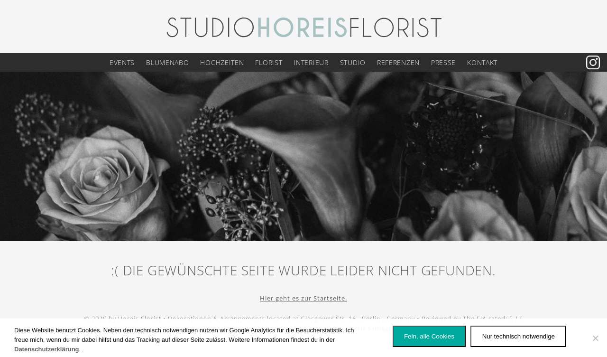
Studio (353, 62)
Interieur (311, 62)
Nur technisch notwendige (518, 336)
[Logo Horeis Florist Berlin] (303, 26)
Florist (268, 62)
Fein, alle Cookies (429, 336)
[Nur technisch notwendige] (595, 338)
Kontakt (482, 62)
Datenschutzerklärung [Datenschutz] (46, 349)
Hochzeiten (222, 62)
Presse (443, 62)
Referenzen (398, 62)
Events (122, 62)
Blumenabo (167, 62)
